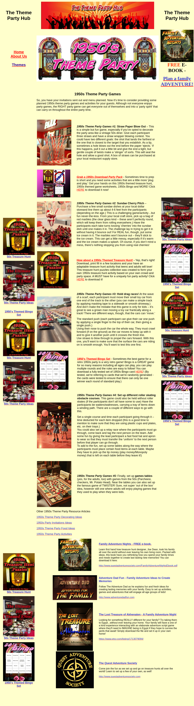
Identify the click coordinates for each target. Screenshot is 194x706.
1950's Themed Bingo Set (93, 358)
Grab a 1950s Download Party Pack (100, 177)
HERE (80, 189)
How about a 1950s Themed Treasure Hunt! (105, 260)
